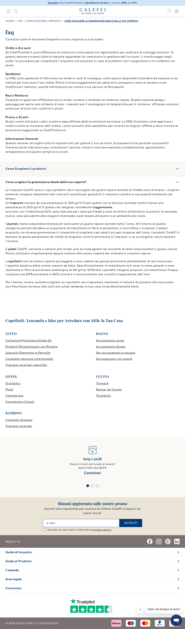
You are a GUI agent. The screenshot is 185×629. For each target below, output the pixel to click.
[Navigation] (8, 11)
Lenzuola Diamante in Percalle (27, 352)
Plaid (9, 389)
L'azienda (12, 570)
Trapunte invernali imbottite (26, 365)
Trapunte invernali (18, 426)
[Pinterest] (168, 541)
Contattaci (92, 472)
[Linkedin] (177, 541)
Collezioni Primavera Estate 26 (28, 340)
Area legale (13, 579)
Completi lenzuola (18, 420)
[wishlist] (169, 11)
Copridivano (14, 395)
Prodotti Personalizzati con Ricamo (31, 346)
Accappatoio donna (110, 346)
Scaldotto (12, 383)
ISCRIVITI (130, 523)
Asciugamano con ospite (114, 359)
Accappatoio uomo (110, 340)
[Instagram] (159, 541)
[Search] (16, 11)
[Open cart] (176, 11)
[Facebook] (149, 541)
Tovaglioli (103, 395)
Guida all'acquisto (18, 552)
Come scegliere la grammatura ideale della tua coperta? (46, 182)
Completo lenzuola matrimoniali (29, 359)
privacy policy (102, 529)
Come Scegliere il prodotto (92, 169)
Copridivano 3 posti (19, 401)
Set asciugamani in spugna (115, 352)
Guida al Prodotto (18, 561)
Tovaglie (102, 383)
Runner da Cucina (109, 389)
